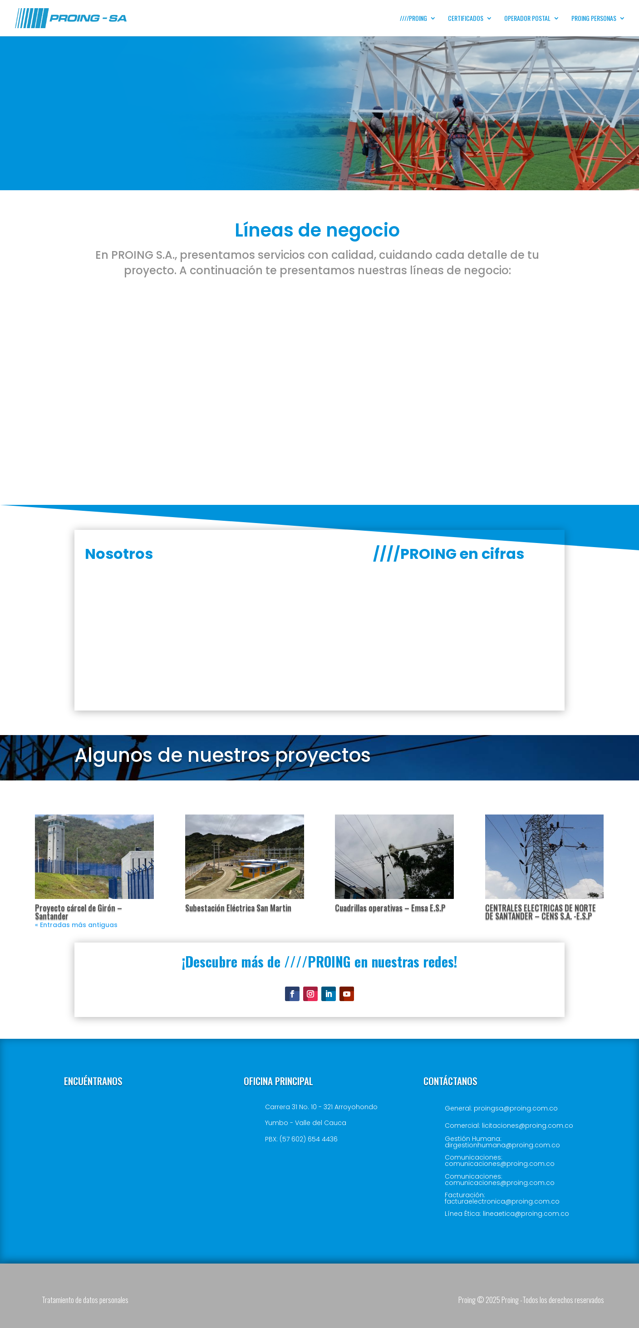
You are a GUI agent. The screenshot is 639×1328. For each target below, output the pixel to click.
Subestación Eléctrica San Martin (238, 907)
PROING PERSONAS (593, 19)
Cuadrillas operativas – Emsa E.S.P (390, 907)
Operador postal (527, 19)
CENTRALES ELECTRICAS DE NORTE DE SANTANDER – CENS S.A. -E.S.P (540, 912)
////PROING (413, 19)
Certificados (465, 19)
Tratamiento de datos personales (85, 1299)
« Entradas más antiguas (76, 924)
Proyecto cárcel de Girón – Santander (78, 912)
